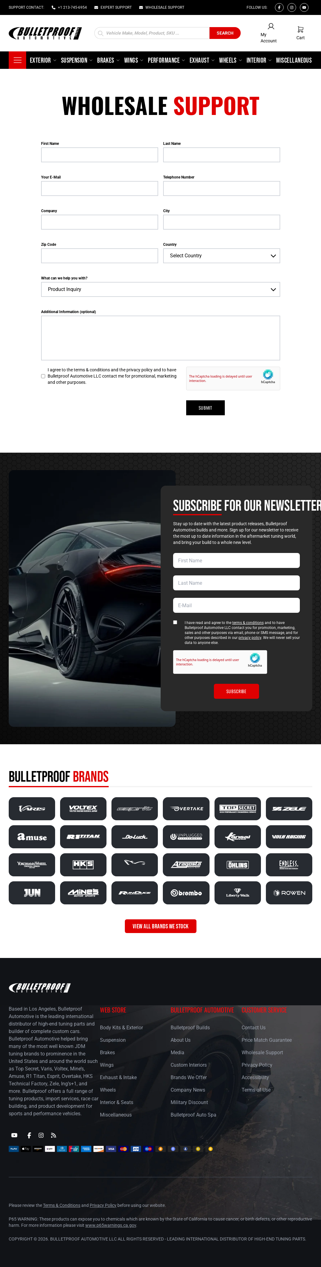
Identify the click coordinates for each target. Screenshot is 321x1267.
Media (177, 1052)
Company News (188, 1090)
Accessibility (255, 1077)
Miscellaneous (116, 1115)
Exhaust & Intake (118, 1077)
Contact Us (254, 1028)
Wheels (108, 1090)
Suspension (113, 1040)
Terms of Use (256, 1090)
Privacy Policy (257, 1065)
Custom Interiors (189, 1065)
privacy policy (249, 638)
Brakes (107, 1052)
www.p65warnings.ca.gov (110, 1225)
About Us (181, 1040)
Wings (107, 1065)
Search (225, 33)
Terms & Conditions (61, 1205)
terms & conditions (248, 623)
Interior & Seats (116, 1102)
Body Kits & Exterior (121, 1028)
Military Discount (189, 1102)
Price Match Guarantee (267, 1040)
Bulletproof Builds (190, 1028)
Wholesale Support (262, 1052)
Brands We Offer (189, 1077)
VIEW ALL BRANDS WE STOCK (161, 926)
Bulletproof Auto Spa (193, 1115)
